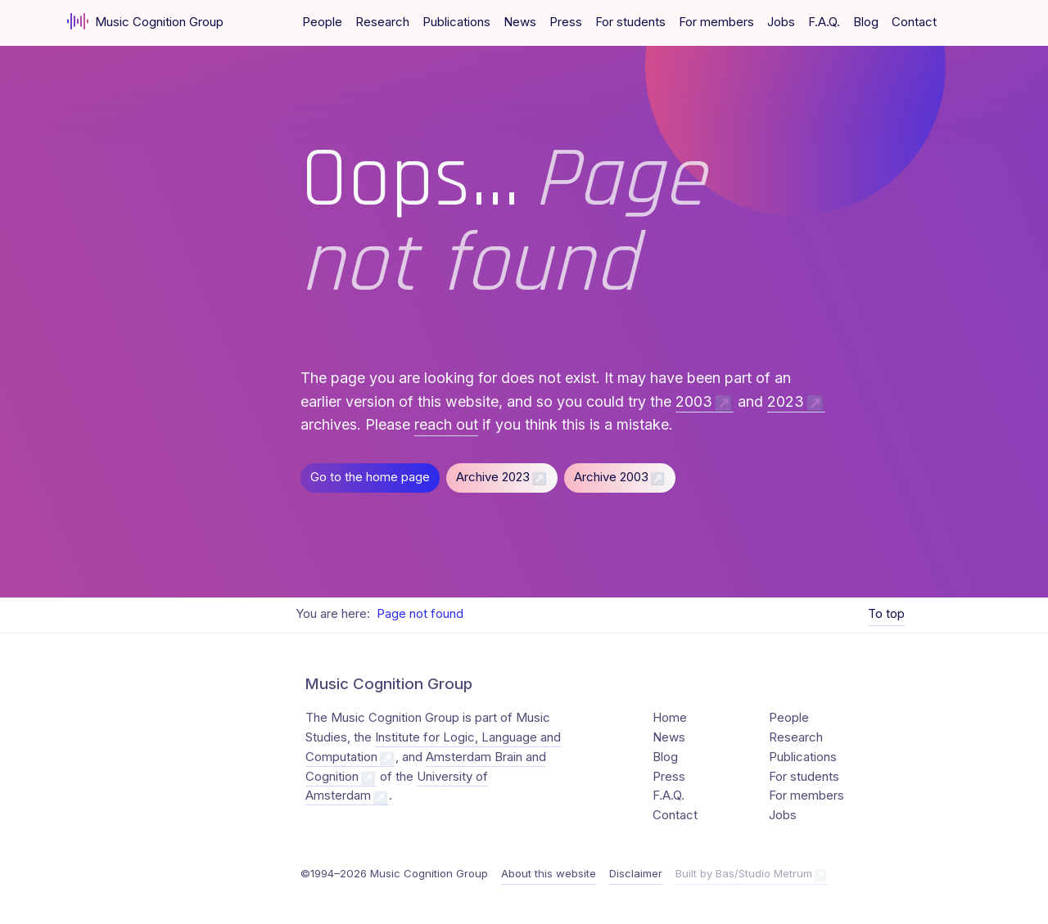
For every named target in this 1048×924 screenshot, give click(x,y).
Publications (456, 22)
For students (630, 22)
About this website (548, 873)
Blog (866, 22)
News (520, 22)
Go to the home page (370, 477)
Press (565, 22)
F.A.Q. (824, 22)
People (322, 22)
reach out (446, 424)
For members (716, 22)
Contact (914, 22)
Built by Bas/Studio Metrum (743, 873)
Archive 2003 (611, 477)
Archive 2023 (493, 477)
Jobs (781, 22)
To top (886, 613)
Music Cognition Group (145, 21)
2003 (693, 401)
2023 (785, 401)
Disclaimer (635, 873)
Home (670, 717)
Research (382, 22)
